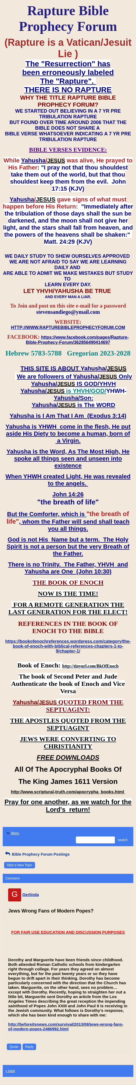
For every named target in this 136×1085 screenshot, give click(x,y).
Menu (12, 833)
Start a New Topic (19, 865)
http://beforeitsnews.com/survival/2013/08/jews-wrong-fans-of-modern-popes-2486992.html (65, 1026)
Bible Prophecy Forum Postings (36, 854)
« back (10, 1071)
